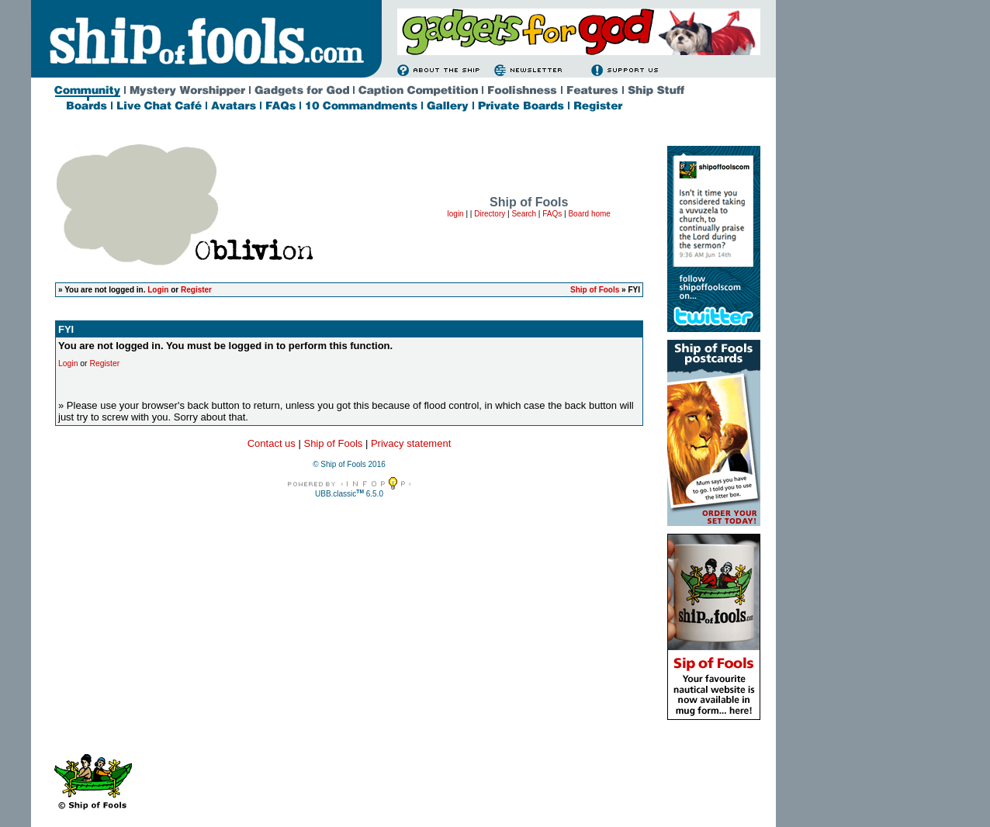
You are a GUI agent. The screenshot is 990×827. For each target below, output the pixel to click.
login (456, 213)
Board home (589, 213)
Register (196, 289)
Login (157, 289)
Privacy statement (411, 443)
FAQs (552, 213)
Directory (489, 213)
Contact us (272, 443)
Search (523, 213)
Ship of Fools (594, 289)
